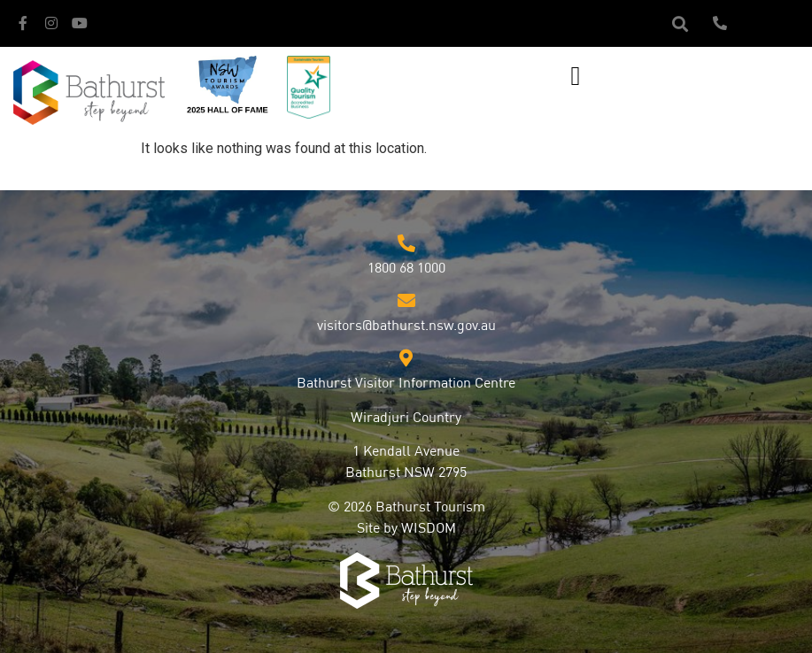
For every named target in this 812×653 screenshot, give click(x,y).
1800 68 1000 (406, 269)
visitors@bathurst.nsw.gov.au (406, 326)
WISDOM (428, 529)
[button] (680, 23)
